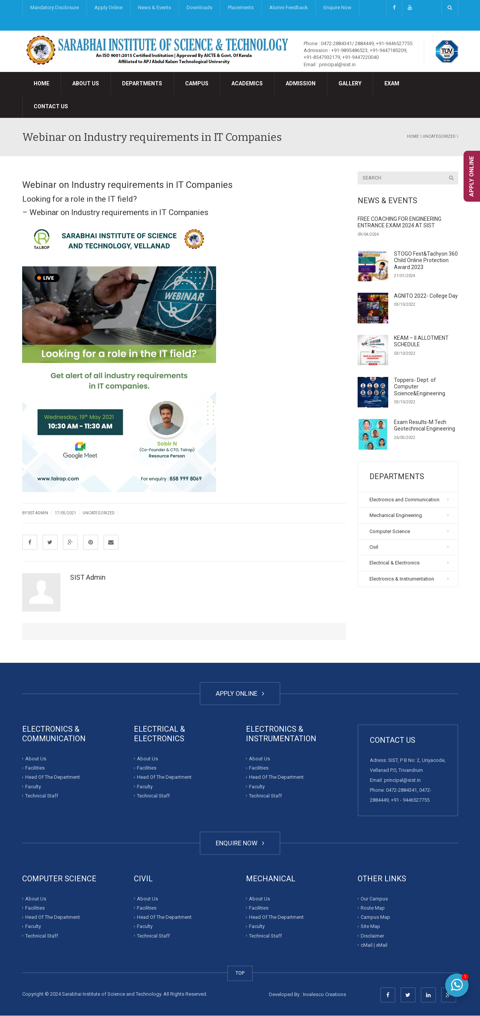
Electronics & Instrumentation (401, 579)
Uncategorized (439, 136)
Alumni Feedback (288, 7)
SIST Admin (38, 513)
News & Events (154, 7)
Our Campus (374, 899)
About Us (85, 83)
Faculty (33, 786)
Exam (391, 83)
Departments (142, 83)
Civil (373, 547)
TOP (240, 973)
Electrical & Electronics (394, 563)
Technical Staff (41, 796)
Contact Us (51, 106)
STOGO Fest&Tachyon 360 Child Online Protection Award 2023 (426, 260)
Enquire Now (337, 7)
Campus (196, 83)
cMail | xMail (374, 945)
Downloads (199, 7)
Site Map (370, 927)
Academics (247, 83)
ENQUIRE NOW (240, 843)
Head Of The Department (52, 777)
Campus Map (375, 917)
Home (41, 83)
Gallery (349, 83)
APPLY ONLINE (240, 694)
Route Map (373, 908)
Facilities (35, 768)
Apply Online (108, 7)
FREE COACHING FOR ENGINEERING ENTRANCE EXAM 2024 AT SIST (399, 222)
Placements (241, 7)
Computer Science (389, 531)
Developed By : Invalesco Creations (307, 995)
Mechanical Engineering (395, 515)
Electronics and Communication (404, 499)
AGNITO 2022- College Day (426, 296)
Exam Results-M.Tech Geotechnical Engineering (424, 425)
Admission (301, 83)
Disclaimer (372, 936)
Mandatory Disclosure (54, 7)
